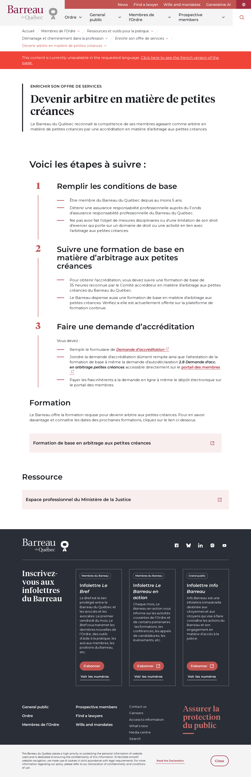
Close (219, 761)
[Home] (32, 12)
